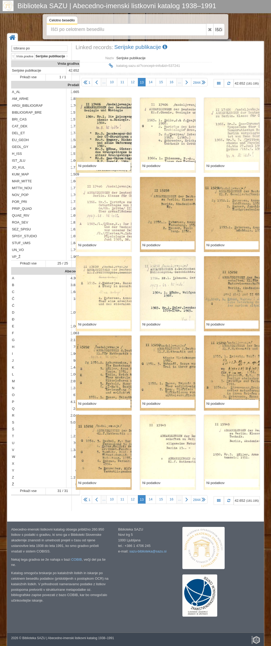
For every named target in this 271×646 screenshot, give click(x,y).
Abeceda (72, 271)
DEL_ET (18, 133)
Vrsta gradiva (68, 64)
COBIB (76, 559)
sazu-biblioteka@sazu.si (147, 551)
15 (161, 82)
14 (150, 82)
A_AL (16, 92)
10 (112, 82)
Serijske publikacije (26, 70)
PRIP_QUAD (22, 209)
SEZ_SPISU (21, 229)
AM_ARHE (20, 99)
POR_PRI (19, 202)
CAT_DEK (20, 126)
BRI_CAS (19, 119)
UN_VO (18, 250)
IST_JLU (18, 160)
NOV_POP (20, 195)
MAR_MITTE (22, 181)
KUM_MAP (20, 174)
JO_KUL (18, 167)
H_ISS (17, 154)
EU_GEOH (20, 140)
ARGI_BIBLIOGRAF (27, 106)
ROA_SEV (20, 222)
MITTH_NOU (22, 188)
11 (122, 82)
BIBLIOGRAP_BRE (27, 112)
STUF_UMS (21, 243)
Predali (73, 85)
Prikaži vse (28, 77)
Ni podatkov (87, 166)
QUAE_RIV (20, 215)
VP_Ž (16, 257)
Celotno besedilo (62, 21)
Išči (218, 29)
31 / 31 (62, 491)
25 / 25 (62, 263)
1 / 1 (62, 77)
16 (171, 82)
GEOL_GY (20, 147)
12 (132, 82)
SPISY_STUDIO (24, 236)
